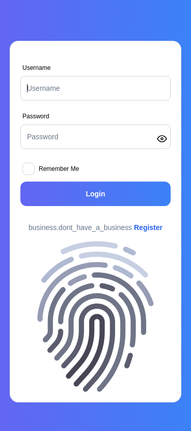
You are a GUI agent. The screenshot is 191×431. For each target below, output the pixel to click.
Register (148, 227)
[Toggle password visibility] (162, 139)
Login (95, 194)
